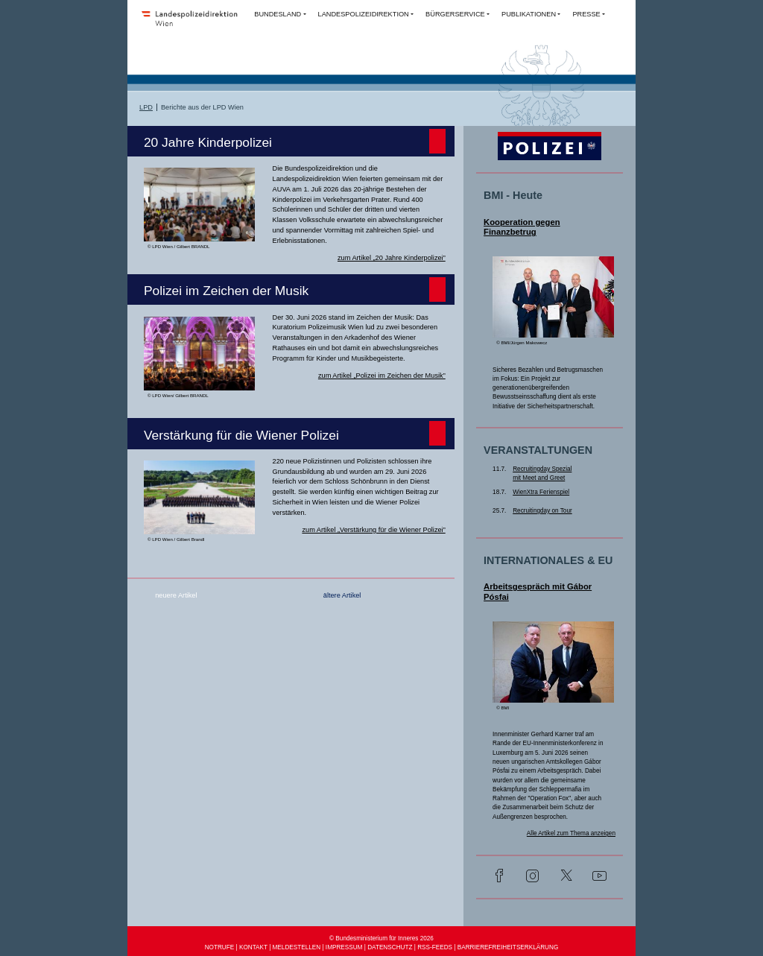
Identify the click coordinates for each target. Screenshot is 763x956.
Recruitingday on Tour (542, 510)
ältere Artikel (342, 595)
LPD (146, 107)
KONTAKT (253, 947)
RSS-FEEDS (434, 947)
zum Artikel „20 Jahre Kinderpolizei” (392, 258)
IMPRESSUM (344, 947)
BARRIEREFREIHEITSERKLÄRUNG (508, 947)
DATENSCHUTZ (389, 947)
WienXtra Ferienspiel (541, 492)
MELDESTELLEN (297, 947)
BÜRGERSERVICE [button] (455, 14)
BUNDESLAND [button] (277, 14)
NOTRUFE (220, 947)
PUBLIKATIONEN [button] (528, 14)
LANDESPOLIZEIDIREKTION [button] (363, 14)
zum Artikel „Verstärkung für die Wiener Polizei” (373, 530)
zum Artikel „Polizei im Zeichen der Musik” (382, 375)
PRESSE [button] (586, 14)
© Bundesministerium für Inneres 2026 (381, 938)
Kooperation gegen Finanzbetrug (522, 227)
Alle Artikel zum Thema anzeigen (571, 833)
